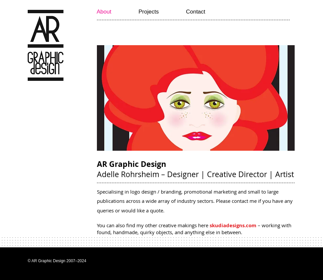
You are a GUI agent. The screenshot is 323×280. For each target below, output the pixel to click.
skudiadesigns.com (233, 225)
